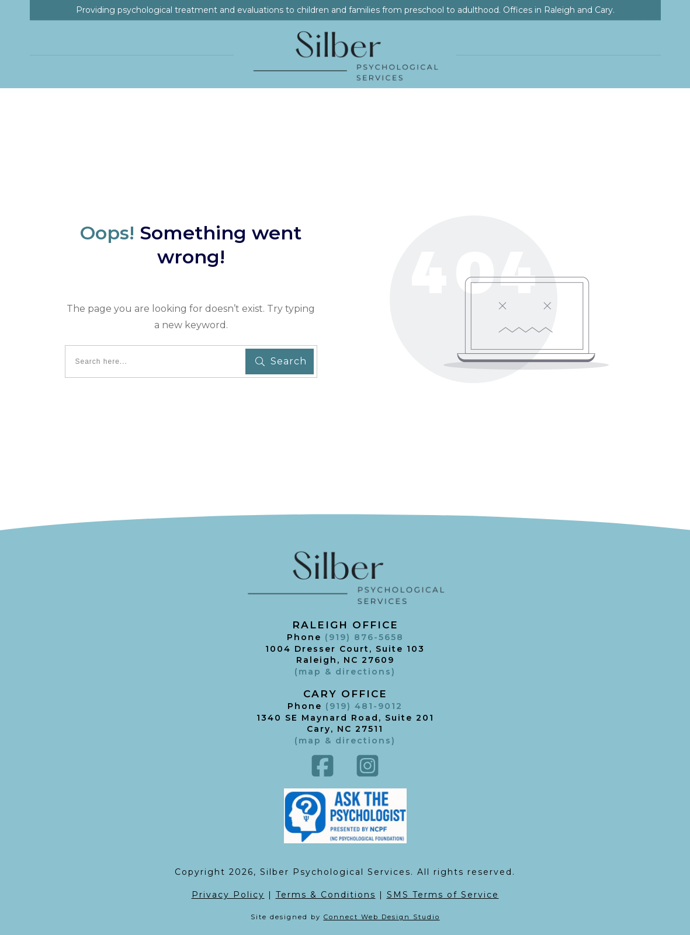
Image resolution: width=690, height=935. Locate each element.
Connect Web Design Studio (382, 917)
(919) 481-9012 (364, 706)
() (345, 740)
